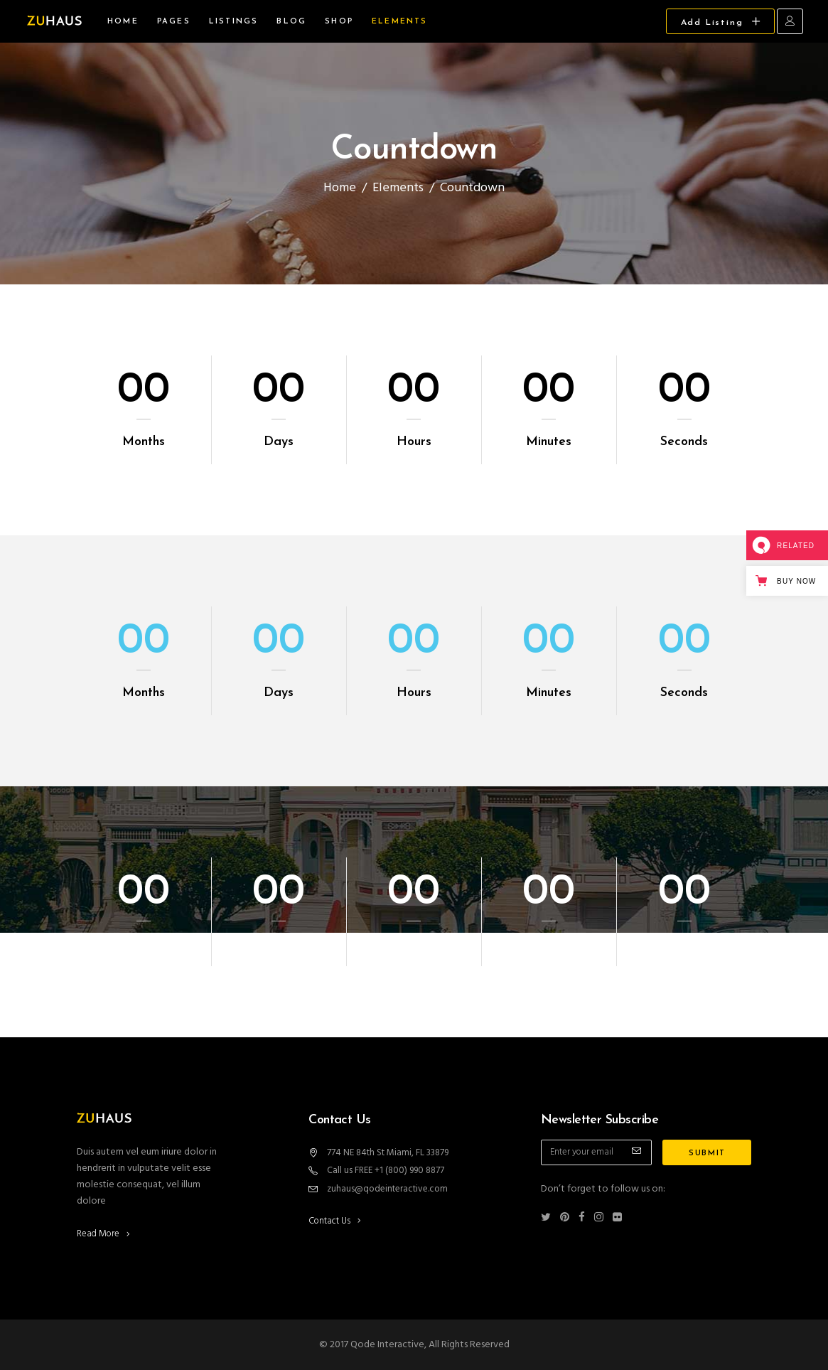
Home (339, 188)
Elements (398, 188)
